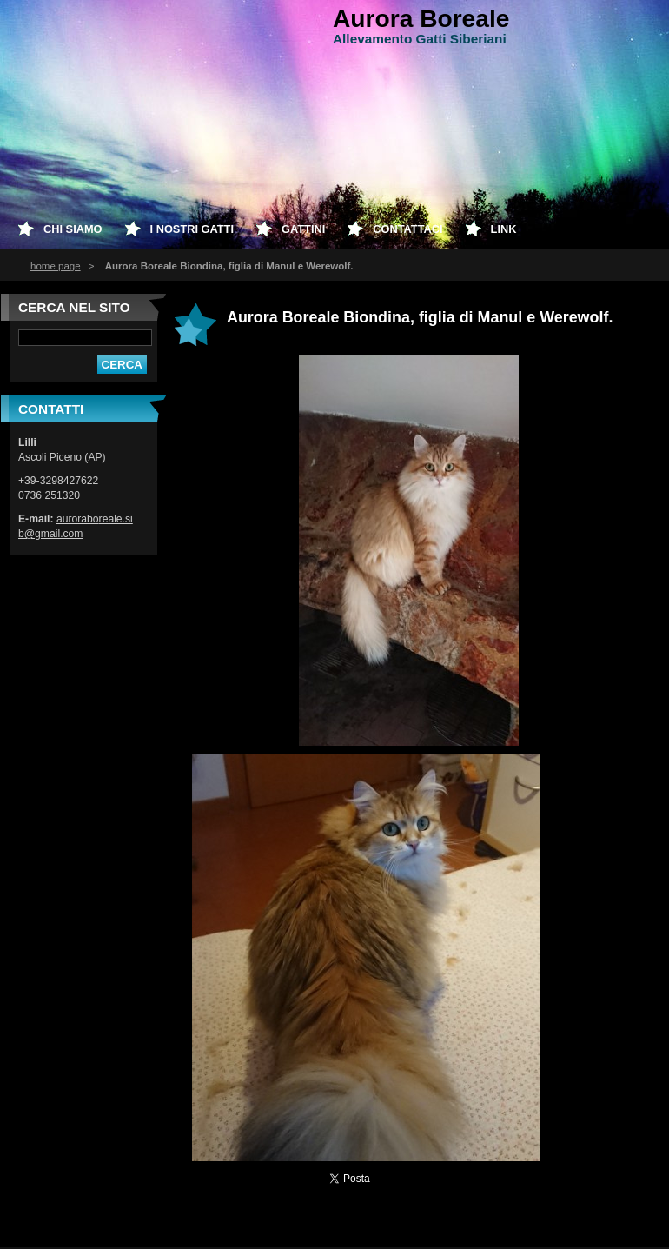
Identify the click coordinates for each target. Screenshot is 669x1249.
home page (55, 266)
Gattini (303, 229)
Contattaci (407, 229)
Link (504, 229)
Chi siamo (73, 229)
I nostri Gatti (192, 229)
